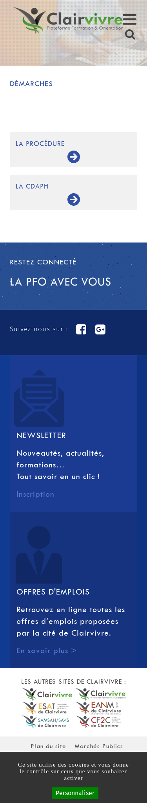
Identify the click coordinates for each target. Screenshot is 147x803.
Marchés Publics (98, 746)
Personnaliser (75, 793)
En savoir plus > (46, 650)
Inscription (35, 494)
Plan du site (48, 746)
